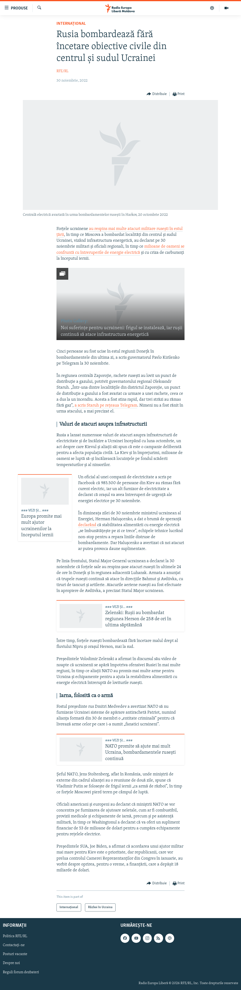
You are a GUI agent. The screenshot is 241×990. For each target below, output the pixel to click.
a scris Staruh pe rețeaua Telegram (106, 405)
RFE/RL (62, 71)
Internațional (71, 23)
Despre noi (11, 963)
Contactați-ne (14, 945)
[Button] (157, 94)
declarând (87, 525)
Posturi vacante (15, 954)
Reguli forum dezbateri (21, 972)
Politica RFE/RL (15, 936)
